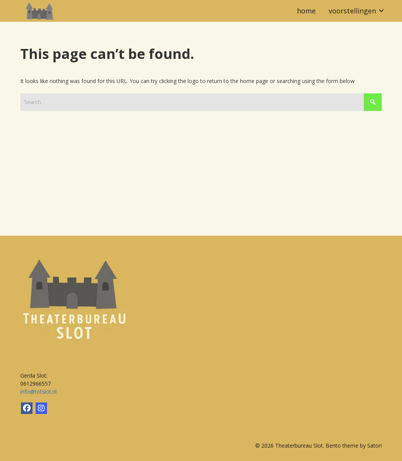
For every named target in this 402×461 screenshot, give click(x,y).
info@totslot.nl (38, 391)
